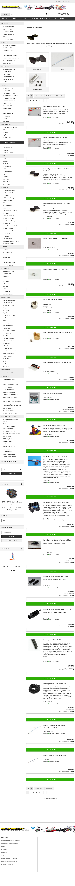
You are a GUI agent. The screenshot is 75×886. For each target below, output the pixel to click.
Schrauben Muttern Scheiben (10, 351)
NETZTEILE (6, 286)
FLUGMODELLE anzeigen (9, 45)
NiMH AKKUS (6, 164)
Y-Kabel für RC (6, 233)
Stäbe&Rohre (6, 358)
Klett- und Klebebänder (8, 338)
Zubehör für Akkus (7, 171)
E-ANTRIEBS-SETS (7, 255)
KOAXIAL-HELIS (7, 71)
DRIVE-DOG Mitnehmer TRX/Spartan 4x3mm (57, 339)
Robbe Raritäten (7, 449)
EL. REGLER (6, 111)
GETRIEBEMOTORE (8, 260)
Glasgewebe (6, 307)
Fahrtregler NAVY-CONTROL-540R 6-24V (56, 509)
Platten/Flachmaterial (8, 341)
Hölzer (4, 361)
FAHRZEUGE (5, 18)
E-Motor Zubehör (7, 257)
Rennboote (5, 132)
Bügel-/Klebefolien (7, 356)
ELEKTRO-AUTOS (7, 29)
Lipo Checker (6, 181)
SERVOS (5, 118)
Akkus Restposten (7, 382)
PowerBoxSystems (7, 108)
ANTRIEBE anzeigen (8, 249)
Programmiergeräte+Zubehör (10, 95)
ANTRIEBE (4, 247)
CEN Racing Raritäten (8, 428)
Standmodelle (6, 140)
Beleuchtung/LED (7, 200)
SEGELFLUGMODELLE (8, 50)
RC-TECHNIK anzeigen (8, 88)
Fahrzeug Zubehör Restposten (10, 384)
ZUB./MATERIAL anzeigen (9, 300)
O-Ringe (5, 320)
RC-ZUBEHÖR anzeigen (9, 190)
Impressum (4, 859)
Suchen (11, 536)
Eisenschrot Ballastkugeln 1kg (52, 400)
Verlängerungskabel (8, 228)
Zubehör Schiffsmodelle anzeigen (12, 145)
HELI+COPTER (24, 18)
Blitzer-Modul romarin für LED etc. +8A (55, 144)
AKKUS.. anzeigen (7, 158)
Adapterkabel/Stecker (8, 294)
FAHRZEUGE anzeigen (8, 26)
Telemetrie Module (7, 106)
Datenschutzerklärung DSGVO (9, 868)
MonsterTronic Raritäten (9, 446)
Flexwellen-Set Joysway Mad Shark (54, 762)
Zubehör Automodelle (8, 34)
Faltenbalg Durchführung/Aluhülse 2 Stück (57, 547)
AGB (2, 862)
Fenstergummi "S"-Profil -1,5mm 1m (54, 646)
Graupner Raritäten (7, 436)
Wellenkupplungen (9, 152)
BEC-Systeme (6, 90)
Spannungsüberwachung (9, 100)
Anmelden (12, 473)
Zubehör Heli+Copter (8, 82)
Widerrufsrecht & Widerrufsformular (10, 847)
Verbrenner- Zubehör (8, 265)
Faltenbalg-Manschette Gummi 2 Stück (55, 583)
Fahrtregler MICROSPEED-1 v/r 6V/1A (55, 463)
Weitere (62, 18)
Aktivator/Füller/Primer (8, 305)
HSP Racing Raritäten (8, 438)
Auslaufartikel (5, 376)
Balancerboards (7, 273)
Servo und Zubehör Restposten (10, 413)
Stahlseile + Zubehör (8, 348)
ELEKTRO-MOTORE (8, 252)
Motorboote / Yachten (8, 129)
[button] (28, 102)
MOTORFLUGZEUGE (8, 48)
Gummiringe (6, 310)
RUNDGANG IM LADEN (7, 871)
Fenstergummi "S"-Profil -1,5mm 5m (54, 690)
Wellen (6, 150)
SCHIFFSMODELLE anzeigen (10, 127)
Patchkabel (6, 213)
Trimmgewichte (7, 333)
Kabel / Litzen (6, 208)
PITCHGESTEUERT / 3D (9, 77)
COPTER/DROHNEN (8, 79)
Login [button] (58, 1)
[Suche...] (5, 14)
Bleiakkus (5, 169)
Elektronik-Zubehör (7, 203)
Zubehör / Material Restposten (10, 394)
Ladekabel (5, 289)
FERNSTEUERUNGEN (8, 113)
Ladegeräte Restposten (9, 392)
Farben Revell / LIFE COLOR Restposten (10, 398)
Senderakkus (6, 176)
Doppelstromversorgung (9, 93)
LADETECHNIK (5, 268)
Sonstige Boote (6, 137)
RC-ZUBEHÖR (4, 187)
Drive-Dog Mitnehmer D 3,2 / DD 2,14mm (56, 245)
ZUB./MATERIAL (5, 297)
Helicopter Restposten (8, 410)
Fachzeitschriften (5, 369)
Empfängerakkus (7, 174)
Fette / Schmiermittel (8, 325)
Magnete (5, 313)
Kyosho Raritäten (7, 444)
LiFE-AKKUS (6, 161)
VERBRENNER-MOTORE (9, 262)
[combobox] (39, 102)
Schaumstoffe (6, 343)
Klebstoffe (5, 346)
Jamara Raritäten (7, 441)
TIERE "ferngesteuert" (8, 39)
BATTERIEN (6, 179)
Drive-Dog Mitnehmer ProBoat (52, 306)
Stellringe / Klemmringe (9, 315)
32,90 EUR (12, 570)
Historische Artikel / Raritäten (8, 416)
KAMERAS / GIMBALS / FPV (10, 210)
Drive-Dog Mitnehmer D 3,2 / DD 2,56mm (56, 276)
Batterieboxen (6, 195)
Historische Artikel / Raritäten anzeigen (10, 420)
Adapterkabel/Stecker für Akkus (11, 241)
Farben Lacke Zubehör (8, 353)
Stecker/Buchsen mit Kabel (10, 226)
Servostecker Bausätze (9, 218)
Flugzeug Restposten (8, 408)
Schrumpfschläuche (8, 238)
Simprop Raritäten (7, 451)
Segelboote (6, 135)
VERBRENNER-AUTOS (8, 31)
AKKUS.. (55, 18)
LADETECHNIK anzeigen (9, 271)
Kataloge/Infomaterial (7, 373)
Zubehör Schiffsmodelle (9, 142)
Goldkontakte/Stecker (8, 243)
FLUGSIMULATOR (7, 205)
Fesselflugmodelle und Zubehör (11, 58)
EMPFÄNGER (6, 121)
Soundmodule (6, 223)
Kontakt (3, 853)
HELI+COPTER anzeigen (9, 69)
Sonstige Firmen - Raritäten (10, 456)
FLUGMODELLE (14, 18)
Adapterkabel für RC (8, 192)
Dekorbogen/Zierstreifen (9, 330)
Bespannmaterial (7, 328)
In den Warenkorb (50, 139)
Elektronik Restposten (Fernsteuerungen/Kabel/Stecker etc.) (12, 404)
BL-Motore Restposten (8, 387)
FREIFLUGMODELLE (8, 53)
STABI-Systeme (7, 103)
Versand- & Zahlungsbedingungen (9, 850)
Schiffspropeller (8, 147)
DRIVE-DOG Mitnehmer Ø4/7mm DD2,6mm (57, 369)
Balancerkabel (6, 276)
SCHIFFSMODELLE (45, 18)
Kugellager (5, 363)
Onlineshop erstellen (32, 883)
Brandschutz (6, 281)
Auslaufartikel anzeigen (9, 379)
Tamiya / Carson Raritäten (9, 454)
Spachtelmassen (7, 318)
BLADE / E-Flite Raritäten (9, 426)
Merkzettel (66, 1)
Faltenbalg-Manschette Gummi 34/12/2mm (57, 616)
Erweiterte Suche (12, 540)
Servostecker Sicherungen (9, 220)
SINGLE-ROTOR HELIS (8, 74)
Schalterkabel (6, 236)
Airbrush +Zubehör (7, 302)
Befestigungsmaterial (8, 323)
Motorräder (5, 36)
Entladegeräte (6, 284)
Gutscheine (4, 856)
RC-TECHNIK (34, 18)
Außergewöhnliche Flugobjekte (10, 55)
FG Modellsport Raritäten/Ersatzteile (12, 433)
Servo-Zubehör (6, 116)
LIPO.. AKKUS (6, 184)
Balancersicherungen (8, 278)
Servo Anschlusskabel (8, 215)
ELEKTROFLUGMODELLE (9, 60)
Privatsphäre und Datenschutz (9, 865)
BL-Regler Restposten (8, 389)
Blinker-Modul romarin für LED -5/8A (54, 113)
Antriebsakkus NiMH (8, 166)
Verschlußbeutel (7, 335)
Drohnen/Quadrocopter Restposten (12, 401)
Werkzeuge (6, 366)
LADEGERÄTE (6, 291)
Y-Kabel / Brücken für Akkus (10, 231)
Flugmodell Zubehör (8, 63)
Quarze (4, 423)
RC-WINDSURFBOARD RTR (11, 567)
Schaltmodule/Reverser (9, 98)
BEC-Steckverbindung (8, 198)
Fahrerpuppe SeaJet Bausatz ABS (54, 432)
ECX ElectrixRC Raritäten (9, 431)
